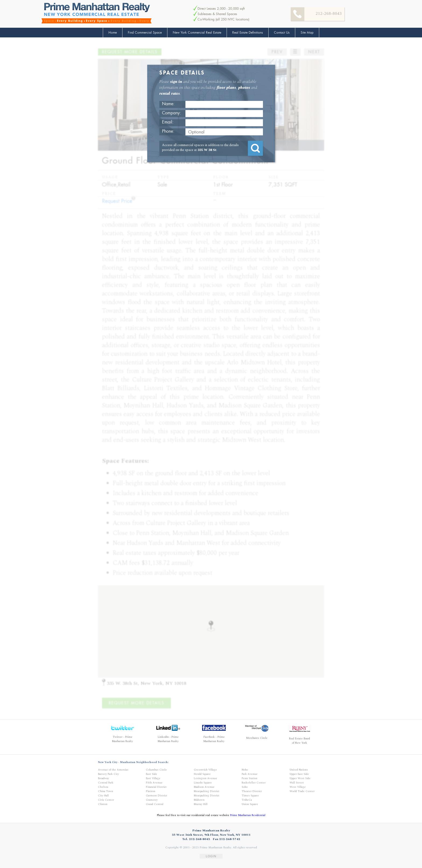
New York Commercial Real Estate (197, 32)
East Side (151, 774)
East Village (153, 778)
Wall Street (297, 783)
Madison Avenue (204, 787)
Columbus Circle (156, 770)
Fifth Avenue (154, 783)
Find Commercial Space (145, 32)
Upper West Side (300, 778)
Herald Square (202, 774)
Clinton (102, 804)
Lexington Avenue (205, 778)
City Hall (103, 795)
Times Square (250, 795)
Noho (245, 770)
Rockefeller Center (254, 783)
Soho (245, 787)
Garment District (156, 795)
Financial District (156, 787)
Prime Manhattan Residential (247, 815)
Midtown (199, 800)
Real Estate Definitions (247, 32)
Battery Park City (108, 774)
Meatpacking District (206, 791)
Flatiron (150, 791)
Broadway (103, 778)
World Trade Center (302, 791)
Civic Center (106, 800)
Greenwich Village (205, 770)
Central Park (105, 783)
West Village (298, 787)
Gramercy (152, 800)
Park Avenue (250, 774)
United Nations (299, 770)
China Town (105, 791)
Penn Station (249, 778)
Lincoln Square (203, 783)
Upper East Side (299, 774)
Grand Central (154, 804)
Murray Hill (201, 804)
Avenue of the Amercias (113, 770)
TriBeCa (247, 800)
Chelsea (103, 787)
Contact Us (282, 32)
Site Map (307, 32)
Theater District (252, 791)
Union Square (250, 804)
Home (112, 32)
